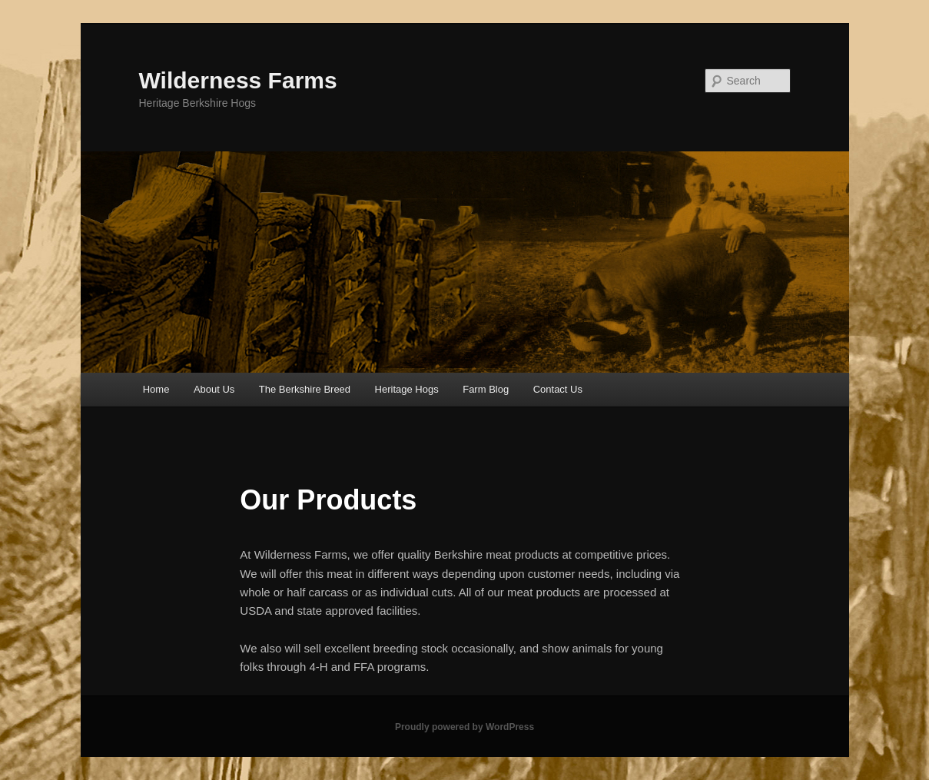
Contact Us (557, 389)
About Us (214, 389)
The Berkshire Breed (304, 389)
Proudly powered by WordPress (464, 727)
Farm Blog (486, 389)
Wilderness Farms (238, 80)
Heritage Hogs (407, 389)
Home (156, 389)
